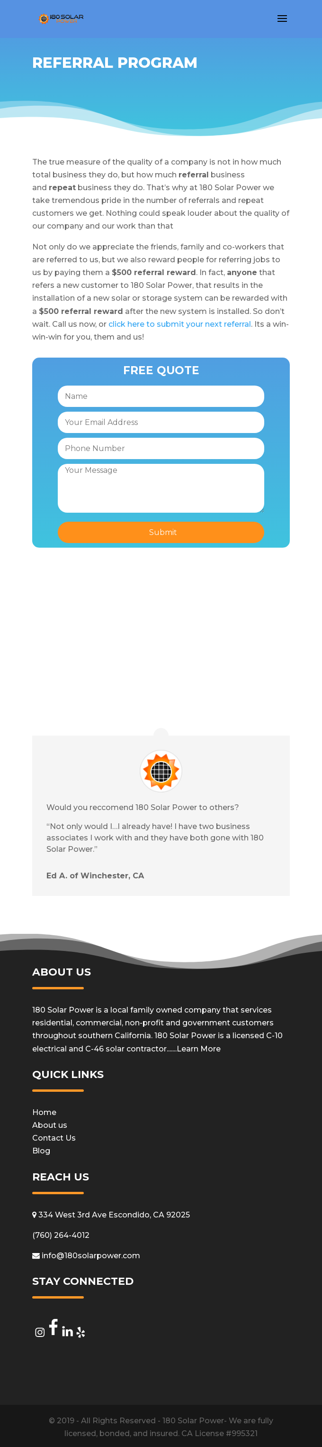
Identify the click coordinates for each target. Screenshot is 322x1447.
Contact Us (54, 1138)
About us (49, 1125)
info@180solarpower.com (86, 1255)
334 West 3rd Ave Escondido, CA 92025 (111, 1214)
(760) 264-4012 (60, 1235)
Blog (41, 1150)
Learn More (199, 1048)
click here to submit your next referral (179, 324)
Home (44, 1112)
